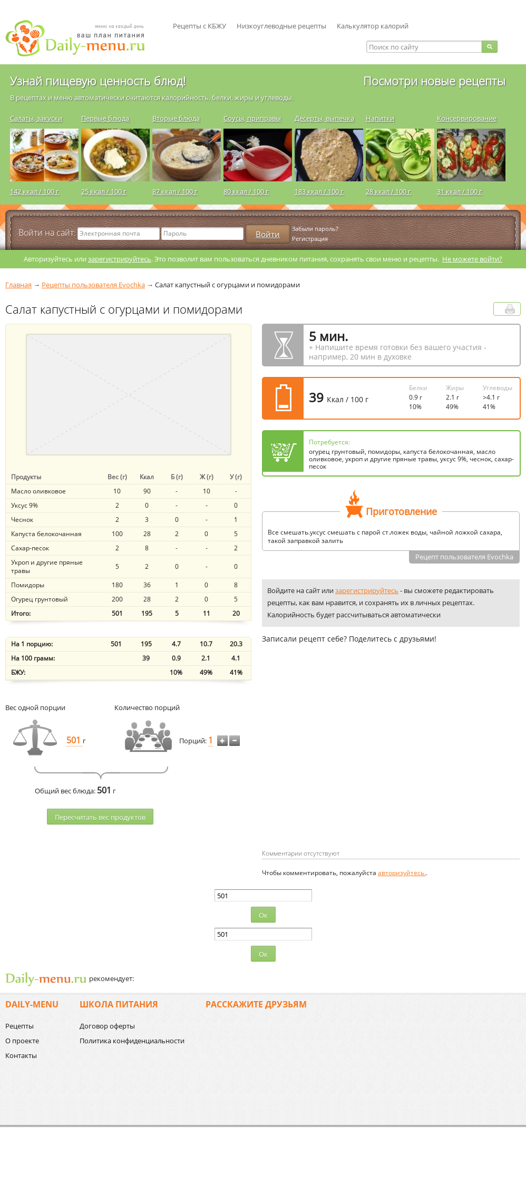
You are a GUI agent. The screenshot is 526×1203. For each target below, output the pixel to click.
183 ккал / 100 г (319, 191)
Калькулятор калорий (372, 26)
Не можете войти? (472, 259)
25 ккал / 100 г (103, 191)
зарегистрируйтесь (119, 259)
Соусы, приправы (252, 118)
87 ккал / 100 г (175, 191)
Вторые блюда (176, 118)
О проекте (22, 1040)
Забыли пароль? (315, 228)
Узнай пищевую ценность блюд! (98, 81)
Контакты (21, 1055)
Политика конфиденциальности (132, 1040)
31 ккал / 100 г (459, 191)
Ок (263, 915)
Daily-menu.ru (81, 38)
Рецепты (19, 1026)
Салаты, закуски (36, 118)
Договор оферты (107, 1026)
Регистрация (310, 238)
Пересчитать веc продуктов (100, 817)
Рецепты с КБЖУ (199, 26)
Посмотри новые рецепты (434, 81)
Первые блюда (105, 118)
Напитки (380, 118)
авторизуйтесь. (402, 872)
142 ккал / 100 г (34, 191)
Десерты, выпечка (324, 118)
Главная (18, 284)
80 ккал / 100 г (246, 191)
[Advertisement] (350, 763)
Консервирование (466, 118)
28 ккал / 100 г (388, 191)
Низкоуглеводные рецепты (281, 26)
